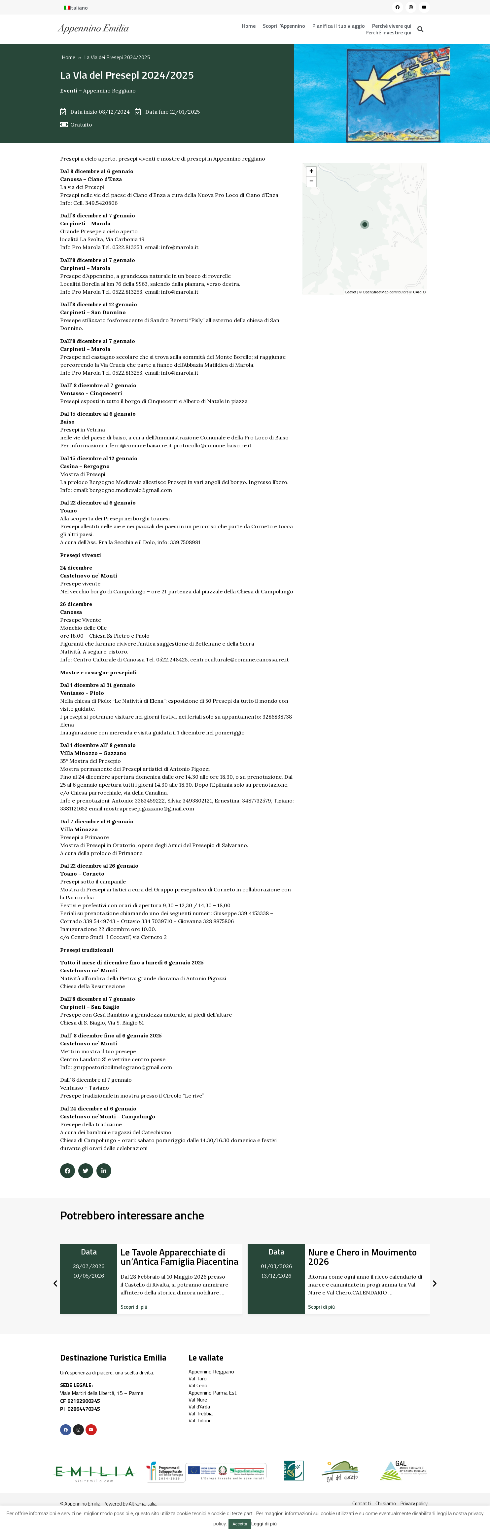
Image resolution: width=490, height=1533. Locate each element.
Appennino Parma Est (213, 1393)
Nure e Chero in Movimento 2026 (362, 1256)
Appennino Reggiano (109, 90)
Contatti (361, 1503)
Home (249, 25)
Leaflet (350, 292)
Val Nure (198, 1399)
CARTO (419, 292)
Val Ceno (198, 1385)
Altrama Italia (143, 1504)
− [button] (311, 182)
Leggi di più (264, 1524)
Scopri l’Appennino (284, 25)
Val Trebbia (201, 1413)
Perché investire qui (388, 32)
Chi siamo (385, 1503)
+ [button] (311, 172)
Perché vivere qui (391, 25)
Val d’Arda (199, 1406)
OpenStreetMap (376, 292)
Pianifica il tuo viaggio (338, 25)
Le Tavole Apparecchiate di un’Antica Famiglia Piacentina (179, 1256)
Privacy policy (414, 1503)
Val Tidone (200, 1420)
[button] (134, 1306)
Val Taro (198, 1378)
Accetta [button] (239, 1523)
